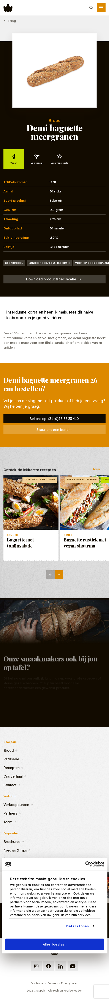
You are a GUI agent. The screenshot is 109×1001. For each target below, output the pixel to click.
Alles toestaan (54, 944)
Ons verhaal (13, 776)
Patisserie (11, 758)
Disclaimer (37, 983)
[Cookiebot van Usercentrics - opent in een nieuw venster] (85, 864)
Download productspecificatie (54, 279)
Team (7, 821)
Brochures (11, 841)
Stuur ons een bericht (54, 429)
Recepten (11, 767)
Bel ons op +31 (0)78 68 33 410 (54, 419)
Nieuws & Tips (15, 850)
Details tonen (77, 926)
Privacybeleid (69, 983)
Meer (99, 470)
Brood (8, 750)
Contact (9, 784)
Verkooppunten (16, 804)
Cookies (52, 983)
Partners (10, 813)
